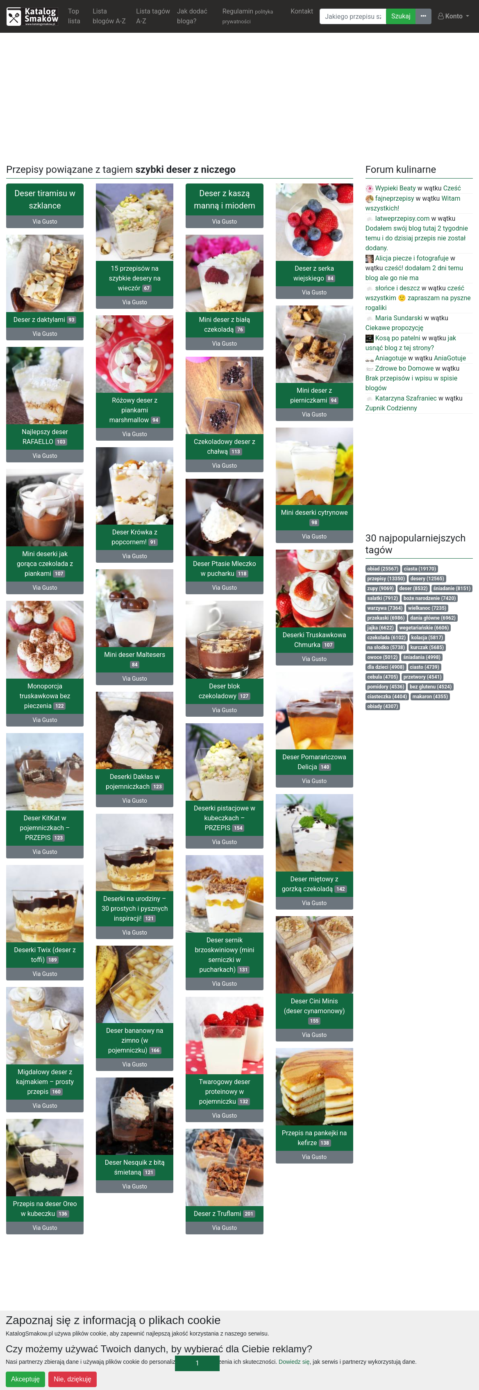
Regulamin (247, 16)
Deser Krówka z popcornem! (134, 532)
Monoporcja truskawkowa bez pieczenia (45, 688)
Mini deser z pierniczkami (314, 393)
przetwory (423, 677)
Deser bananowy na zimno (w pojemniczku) (134, 1036)
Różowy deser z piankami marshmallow (134, 407)
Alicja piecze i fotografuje (407, 258)
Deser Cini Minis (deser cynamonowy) (314, 1006)
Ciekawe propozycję (394, 328)
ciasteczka (387, 697)
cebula (383, 677)
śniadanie (451, 588)
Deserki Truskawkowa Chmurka (314, 632)
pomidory (386, 687)
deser (414, 588)
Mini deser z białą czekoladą (224, 337)
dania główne (433, 618)
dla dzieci (386, 667)
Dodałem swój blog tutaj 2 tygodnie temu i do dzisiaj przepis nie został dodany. (416, 238)
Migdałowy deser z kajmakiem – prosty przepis (225, 1070)
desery (427, 579)
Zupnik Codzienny (391, 408)
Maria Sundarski (393, 318)
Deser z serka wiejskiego (314, 273)
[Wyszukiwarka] (353, 16)
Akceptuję (25, 1379)
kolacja (427, 638)
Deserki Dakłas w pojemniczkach (135, 772)
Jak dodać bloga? (192, 16)
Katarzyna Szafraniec (401, 398)
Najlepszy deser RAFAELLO (45, 434)
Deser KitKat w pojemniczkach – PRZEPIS (225, 820)
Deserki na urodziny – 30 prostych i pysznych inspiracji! (135, 896)
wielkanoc (427, 608)
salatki (383, 598)
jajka (381, 628)
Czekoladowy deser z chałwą (224, 456)
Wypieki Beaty (390, 188)
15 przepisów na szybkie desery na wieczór (135, 278)
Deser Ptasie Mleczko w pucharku (224, 576)
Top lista (74, 16)
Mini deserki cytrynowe (314, 513)
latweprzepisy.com (397, 218)
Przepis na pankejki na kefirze (314, 1131)
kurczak (427, 647)
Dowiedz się (294, 1361)
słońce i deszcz (392, 288)
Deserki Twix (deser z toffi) (225, 945)
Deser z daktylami (45, 320)
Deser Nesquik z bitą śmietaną (135, 1161)
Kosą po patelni (392, 338)
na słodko (386, 647)
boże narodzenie (430, 598)
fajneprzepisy (389, 198)
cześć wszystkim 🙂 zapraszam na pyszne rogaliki (418, 298)
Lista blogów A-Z (109, 16)
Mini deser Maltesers (134, 652)
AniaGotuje (450, 358)
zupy (381, 588)
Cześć (452, 188)
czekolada (387, 638)
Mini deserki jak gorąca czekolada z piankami (45, 559)
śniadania (421, 657)
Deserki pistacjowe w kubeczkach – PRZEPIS (45, 818)
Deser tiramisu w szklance (44, 199)
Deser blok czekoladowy (224, 696)
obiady (383, 706)
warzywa (385, 608)
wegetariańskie (424, 628)
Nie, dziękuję (72, 1379)
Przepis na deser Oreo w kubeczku (225, 1195)
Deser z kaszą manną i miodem (224, 199)
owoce (383, 657)
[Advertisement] (240, 96)
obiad (383, 569)
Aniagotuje (385, 358)
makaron (430, 697)
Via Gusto (44, 221)
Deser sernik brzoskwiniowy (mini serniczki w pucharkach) (45, 952)
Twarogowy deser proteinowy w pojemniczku (45, 1087)
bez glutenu (431, 687)
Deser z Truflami (45, 1207)
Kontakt (302, 11)
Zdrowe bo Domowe (399, 368)
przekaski (386, 618)
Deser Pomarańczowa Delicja (314, 752)
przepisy (386, 579)
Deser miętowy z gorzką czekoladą (314, 872)
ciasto (424, 667)
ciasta (420, 569)
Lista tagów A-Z (153, 16)
